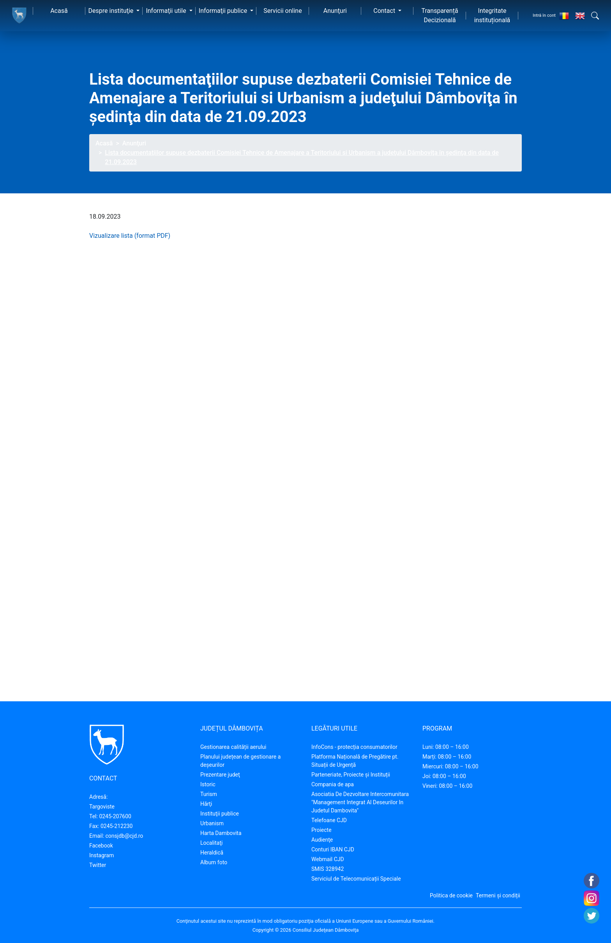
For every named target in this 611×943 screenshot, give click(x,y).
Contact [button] (385, 10)
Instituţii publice (219, 813)
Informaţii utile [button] (166, 10)
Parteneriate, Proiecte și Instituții (350, 774)
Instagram (101, 855)
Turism (208, 794)
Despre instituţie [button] (111, 10)
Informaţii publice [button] (224, 10)
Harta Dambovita (221, 833)
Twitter (97, 865)
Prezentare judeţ (220, 774)
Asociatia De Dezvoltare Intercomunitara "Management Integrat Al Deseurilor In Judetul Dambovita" (360, 802)
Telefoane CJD (329, 820)
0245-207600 (115, 816)
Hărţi (206, 804)
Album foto (213, 862)
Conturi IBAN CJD (332, 849)
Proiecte (321, 830)
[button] (595, 15)
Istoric (207, 784)
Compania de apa (332, 784)
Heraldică (211, 852)
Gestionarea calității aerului (233, 747)
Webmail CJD (327, 859)
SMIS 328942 (327, 869)
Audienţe (322, 840)
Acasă (58, 10)
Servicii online (282, 10)
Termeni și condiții (498, 895)
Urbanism (212, 823)
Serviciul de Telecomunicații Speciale (356, 879)
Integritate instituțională (492, 15)
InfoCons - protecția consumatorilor (354, 747)
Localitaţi (211, 843)
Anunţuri (335, 10)
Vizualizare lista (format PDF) (129, 235)
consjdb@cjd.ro (124, 836)
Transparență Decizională (440, 15)
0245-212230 (117, 826)
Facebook (101, 845)
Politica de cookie (451, 895)
